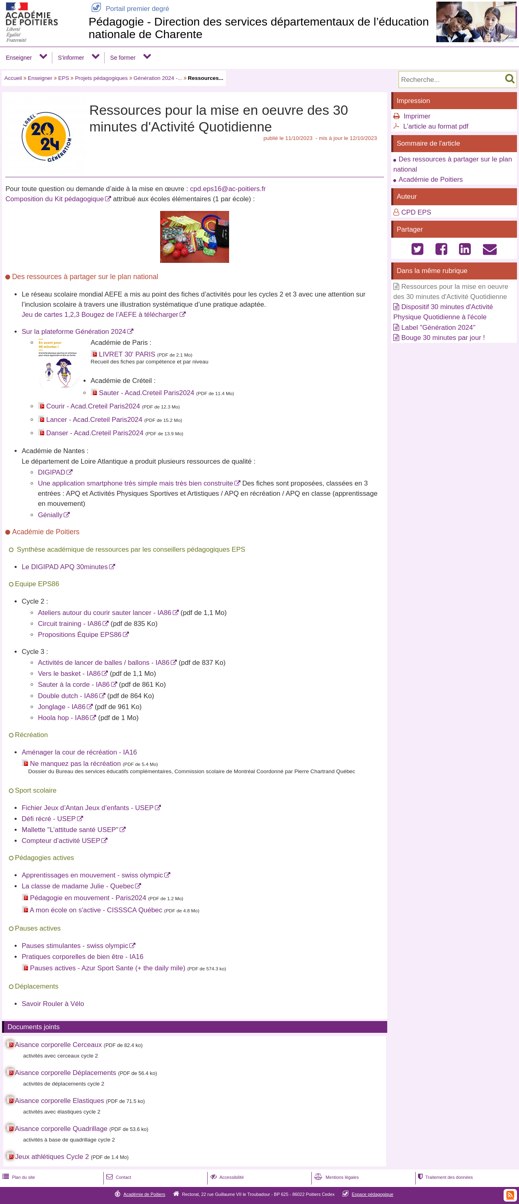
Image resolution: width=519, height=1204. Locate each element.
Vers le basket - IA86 (69, 673)
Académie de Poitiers (431, 179)
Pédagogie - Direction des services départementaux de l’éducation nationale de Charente (258, 28)
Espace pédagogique (373, 1194)
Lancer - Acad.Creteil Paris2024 (94, 420)
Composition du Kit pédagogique (54, 199)
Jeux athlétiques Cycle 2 (52, 1157)
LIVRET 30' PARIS (127, 354)
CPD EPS (416, 212)
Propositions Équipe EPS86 (79, 635)
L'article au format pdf (435, 126)
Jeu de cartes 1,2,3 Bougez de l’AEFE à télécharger (99, 314)
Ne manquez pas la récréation (75, 764)
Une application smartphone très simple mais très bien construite (135, 483)
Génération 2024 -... (157, 78)
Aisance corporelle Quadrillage (61, 1129)
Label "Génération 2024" (438, 327)
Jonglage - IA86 (62, 707)
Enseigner (19, 57)
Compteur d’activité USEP (60, 841)
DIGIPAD (51, 472)
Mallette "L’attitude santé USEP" (69, 830)
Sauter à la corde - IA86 (73, 684)
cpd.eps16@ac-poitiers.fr (228, 189)
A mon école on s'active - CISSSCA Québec (96, 910)
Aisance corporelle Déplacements (65, 1073)
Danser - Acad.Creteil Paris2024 (95, 433)
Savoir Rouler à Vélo (52, 1004)
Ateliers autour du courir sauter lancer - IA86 (104, 613)
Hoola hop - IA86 (63, 718)
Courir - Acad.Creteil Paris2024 (93, 406)
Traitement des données (444, 1177)
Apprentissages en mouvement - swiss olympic (92, 875)
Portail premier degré (128, 9)
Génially (50, 515)
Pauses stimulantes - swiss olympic (74, 946)
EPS (63, 78)
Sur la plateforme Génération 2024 (73, 331)
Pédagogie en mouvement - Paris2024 (88, 898)
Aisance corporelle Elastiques (59, 1101)
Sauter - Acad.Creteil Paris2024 (146, 393)
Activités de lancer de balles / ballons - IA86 (103, 662)
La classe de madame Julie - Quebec (77, 886)
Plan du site (18, 1177)
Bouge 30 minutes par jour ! (443, 338)
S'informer (71, 57)
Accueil (13, 78)
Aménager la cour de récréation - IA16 (79, 752)
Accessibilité (226, 1177)
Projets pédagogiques (101, 78)
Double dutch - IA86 (68, 696)
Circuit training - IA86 (69, 624)
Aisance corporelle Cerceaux (58, 1045)
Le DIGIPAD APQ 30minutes (64, 567)
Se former (123, 57)
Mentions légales (336, 1177)
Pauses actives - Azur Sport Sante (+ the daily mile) (107, 968)
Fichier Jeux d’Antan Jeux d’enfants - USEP (87, 808)
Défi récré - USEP (48, 819)
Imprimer (416, 116)
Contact (118, 1177)
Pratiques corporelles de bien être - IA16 (82, 957)
